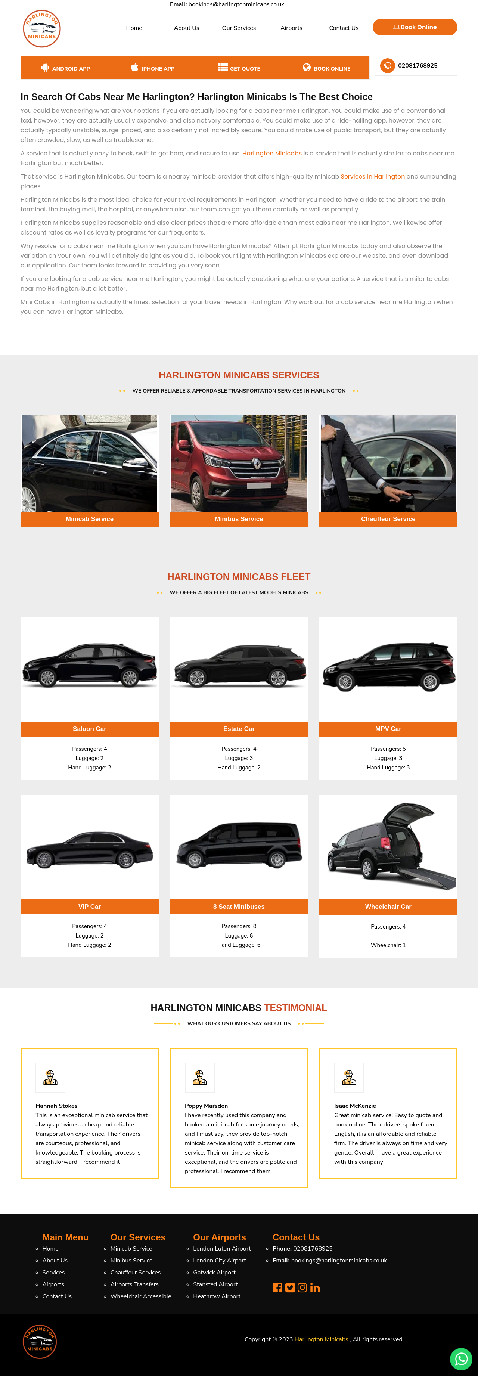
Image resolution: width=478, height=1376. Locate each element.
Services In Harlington (373, 176)
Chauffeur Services (136, 1272)
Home (134, 28)
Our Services (239, 28)
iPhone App (151, 67)
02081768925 (313, 1249)
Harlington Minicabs (272, 153)
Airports (291, 28)
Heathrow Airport (216, 1296)
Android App (65, 67)
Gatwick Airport (214, 1272)
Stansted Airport (215, 1284)
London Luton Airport (222, 1249)
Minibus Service (132, 1260)
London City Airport (219, 1260)
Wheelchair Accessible (141, 1296)
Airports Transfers (135, 1284)
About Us (186, 28)
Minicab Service (131, 1249)
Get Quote (238, 67)
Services (53, 1272)
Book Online (415, 27)
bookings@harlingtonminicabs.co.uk (236, 4)
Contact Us (343, 28)
